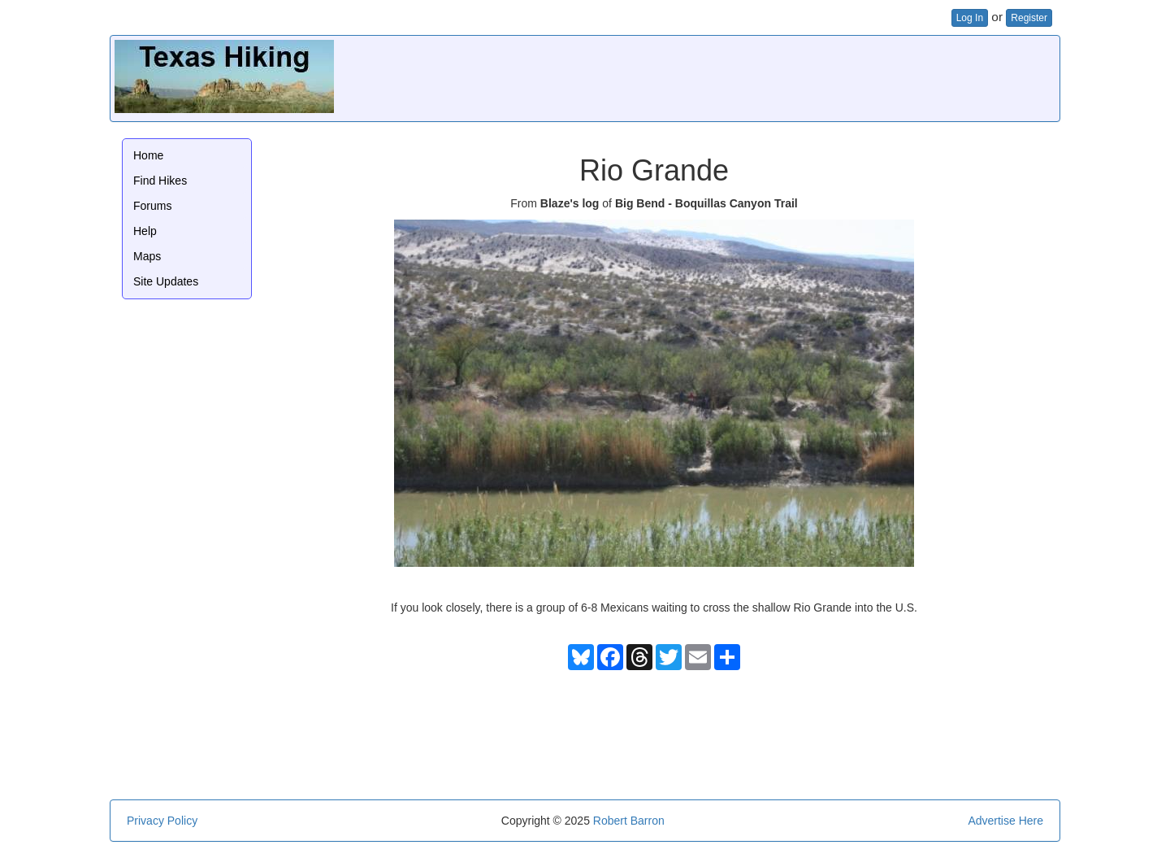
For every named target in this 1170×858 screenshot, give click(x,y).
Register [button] (1029, 18)
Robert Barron (629, 820)
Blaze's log (570, 203)
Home (148, 155)
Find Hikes (160, 180)
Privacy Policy (162, 820)
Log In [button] (969, 18)
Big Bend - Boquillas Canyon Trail (706, 203)
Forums (152, 205)
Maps (147, 256)
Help (145, 230)
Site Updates (165, 281)
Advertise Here (1005, 820)
